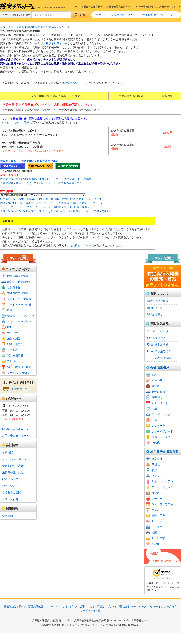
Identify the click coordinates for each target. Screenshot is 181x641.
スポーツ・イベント (164, 437)
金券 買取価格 (159, 367)
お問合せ (151, 15)
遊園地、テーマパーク (20, 315)
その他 (106, 211)
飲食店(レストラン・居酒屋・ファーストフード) (29, 203)
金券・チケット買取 (12, 27)
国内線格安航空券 (18, 276)
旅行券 (14, 179)
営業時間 (7, 452)
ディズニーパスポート (160, 331)
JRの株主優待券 (156, 337)
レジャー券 (158, 425)
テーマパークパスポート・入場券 (70, 179)
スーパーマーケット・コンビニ (19, 207)
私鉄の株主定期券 (157, 344)
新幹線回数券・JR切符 (34, 179)
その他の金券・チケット (73, 183)
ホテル (68, 207)
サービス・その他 (18, 372)
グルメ (74, 606)
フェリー (98, 198)
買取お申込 (28, 160)
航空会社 (157, 458)
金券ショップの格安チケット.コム (86, 624)
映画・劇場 (81, 207)
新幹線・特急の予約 (19, 281)
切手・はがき (24, 183)
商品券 (4, 179)
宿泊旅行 (124, 606)
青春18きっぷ (160, 397)
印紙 (154, 408)
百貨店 (156, 492)
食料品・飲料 (69, 203)
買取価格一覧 (155, 307)
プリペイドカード (45, 183)
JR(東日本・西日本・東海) (52, 198)
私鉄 (154, 470)
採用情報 (7, 516)
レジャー (78, 211)
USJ (55, 211)
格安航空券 (10, 606)
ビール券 (157, 380)
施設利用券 (14, 338)
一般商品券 (14, 349)
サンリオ (65, 211)
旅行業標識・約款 (13, 472)
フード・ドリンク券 (19, 304)
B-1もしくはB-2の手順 (15, 122)
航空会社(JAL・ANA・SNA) (17, 198)
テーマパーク (138, 606)
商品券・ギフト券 (107, 606)
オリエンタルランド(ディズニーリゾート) (25, 211)
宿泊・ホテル (15, 344)
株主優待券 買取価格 (164, 451)
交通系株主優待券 (18, 293)
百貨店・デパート (90, 203)
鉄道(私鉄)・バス (80, 198)
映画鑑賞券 (6, 183)
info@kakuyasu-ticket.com (15, 429)
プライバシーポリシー (15, 459)
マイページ (170, 15)
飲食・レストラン (162, 481)
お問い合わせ (10, 499)
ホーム (103, 15)
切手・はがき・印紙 (19, 366)
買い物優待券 (15, 355)
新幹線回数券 (160, 391)
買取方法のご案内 (47, 160)
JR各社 (156, 464)
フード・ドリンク (162, 487)
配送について (20, 389)
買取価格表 (33, 27)
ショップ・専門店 (51, 207)
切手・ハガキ (87, 606)
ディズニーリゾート (19, 321)
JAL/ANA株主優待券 (159, 351)
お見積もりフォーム (55, 43)
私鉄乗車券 (14, 287)
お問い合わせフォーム (15, 435)
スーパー (157, 498)
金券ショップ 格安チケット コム (164, 6)
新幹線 (22, 606)
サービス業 (92, 211)
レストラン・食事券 (19, 298)
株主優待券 (49, 27)
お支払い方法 (10, 485)
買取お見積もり (9, 160)
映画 (10, 310)
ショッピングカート (126, 15)
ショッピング (168, 606)
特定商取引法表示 (13, 465)
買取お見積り (155, 314)
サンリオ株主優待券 (159, 357)
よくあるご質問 (11, 492)
